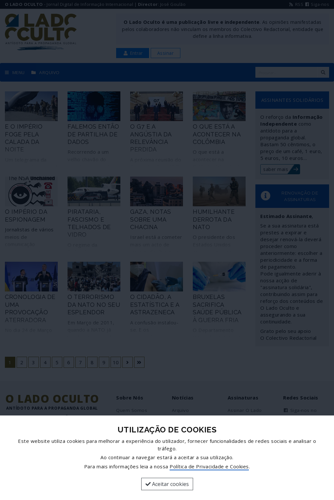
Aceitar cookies (167, 484)
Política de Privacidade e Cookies (209, 466)
